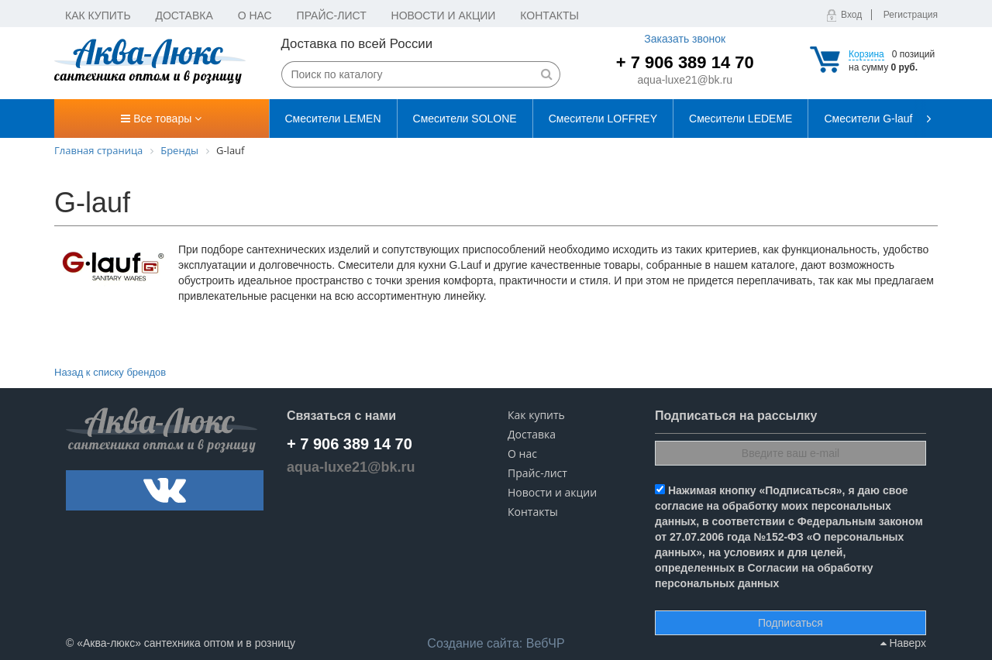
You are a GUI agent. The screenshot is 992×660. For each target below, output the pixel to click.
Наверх (903, 643)
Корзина (866, 54)
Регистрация (911, 14)
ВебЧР (495, 643)
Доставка (184, 15)
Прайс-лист (332, 15)
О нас (255, 15)
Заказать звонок (684, 39)
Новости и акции (443, 15)
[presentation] (926, 118)
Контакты (549, 15)
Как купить (98, 15)
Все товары (161, 118)
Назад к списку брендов (110, 372)
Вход (851, 14)
